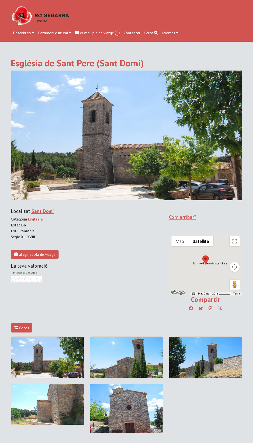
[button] (205, 260)
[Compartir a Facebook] (191, 308)
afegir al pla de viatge (34, 254)
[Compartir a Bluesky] (201, 308)
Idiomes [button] (168, 32)
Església (35, 219)
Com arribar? (182, 217)
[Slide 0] (108, 193)
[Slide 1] (117, 193)
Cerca (151, 32)
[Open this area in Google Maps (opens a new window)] (178, 292)
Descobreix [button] (22, 32)
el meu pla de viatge (97, 33)
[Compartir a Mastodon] (210, 308)
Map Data (203, 293)
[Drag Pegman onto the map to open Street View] (235, 285)
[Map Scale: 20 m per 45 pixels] (221, 293)
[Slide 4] (144, 193)
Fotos (21, 327)
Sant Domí (42, 211)
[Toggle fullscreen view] (235, 241)
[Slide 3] (135, 193)
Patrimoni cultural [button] (53, 32)
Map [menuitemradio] (180, 241)
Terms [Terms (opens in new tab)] (237, 293)
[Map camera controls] (235, 267)
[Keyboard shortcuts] (193, 293)
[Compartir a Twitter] (220, 308)
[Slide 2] (126, 193)
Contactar (132, 32)
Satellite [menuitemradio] (200, 241)
